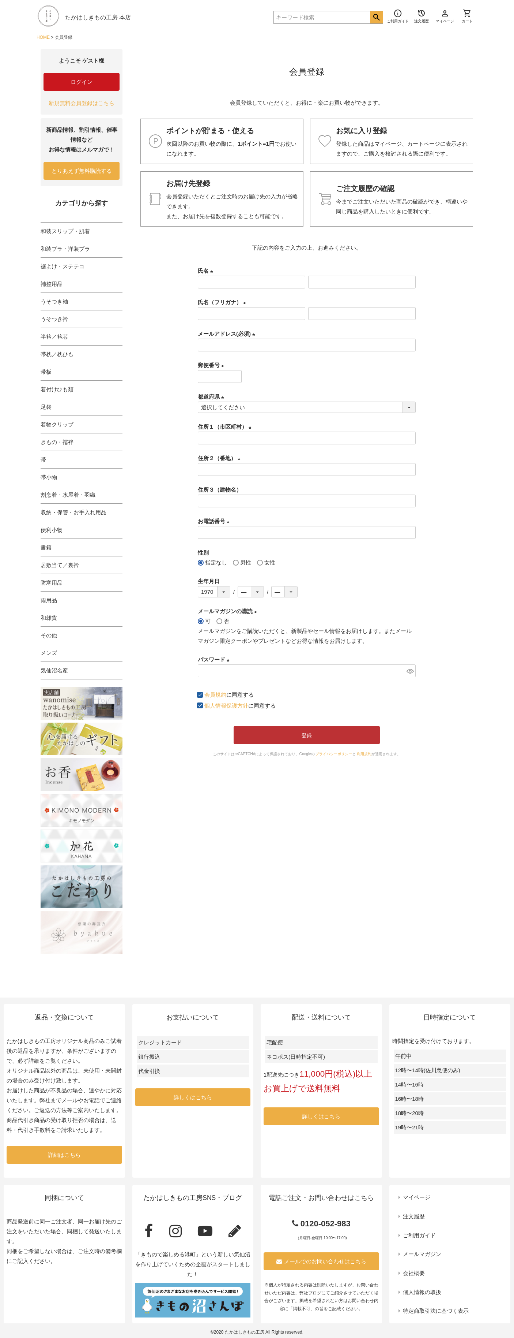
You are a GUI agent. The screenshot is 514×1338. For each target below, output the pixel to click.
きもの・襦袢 (57, 442)
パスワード (215, 659)
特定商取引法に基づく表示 (436, 1311)
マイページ (416, 1197)
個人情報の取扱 (422, 1292)
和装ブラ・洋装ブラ (65, 249)
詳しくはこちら (193, 1097)
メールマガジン (422, 1254)
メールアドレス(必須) (228, 334)
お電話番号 (215, 521)
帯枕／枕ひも (57, 354)
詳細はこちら (64, 1155)
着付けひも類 (57, 389)
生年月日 (209, 581)
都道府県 (212, 397)
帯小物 (49, 477)
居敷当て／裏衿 (60, 565)
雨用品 (49, 600)
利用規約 (364, 754)
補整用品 (52, 284)
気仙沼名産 (54, 670)
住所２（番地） (220, 458)
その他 (49, 635)
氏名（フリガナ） (223, 302)
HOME (43, 37)
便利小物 (52, 530)
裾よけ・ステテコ (62, 266)
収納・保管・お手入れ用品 (73, 512)
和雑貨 (49, 618)
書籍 (46, 547)
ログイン (81, 82)
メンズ (49, 653)
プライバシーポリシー (333, 754)
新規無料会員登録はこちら (81, 103)
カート (467, 16)
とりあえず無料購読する (82, 171)
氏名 (207, 271)
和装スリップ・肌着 (65, 231)
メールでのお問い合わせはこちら (321, 1261)
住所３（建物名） (220, 490)
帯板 (46, 372)
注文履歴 (414, 1216)
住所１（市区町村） (226, 427)
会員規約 (215, 695)
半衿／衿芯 (54, 336)
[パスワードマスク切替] (410, 671)
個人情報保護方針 (226, 705)
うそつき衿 (54, 319)
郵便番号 (212, 365)
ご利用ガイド (419, 1235)
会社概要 (414, 1273)
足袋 (46, 407)
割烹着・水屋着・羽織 (68, 495)
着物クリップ (57, 424)
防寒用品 (52, 582)
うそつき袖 (54, 301)
